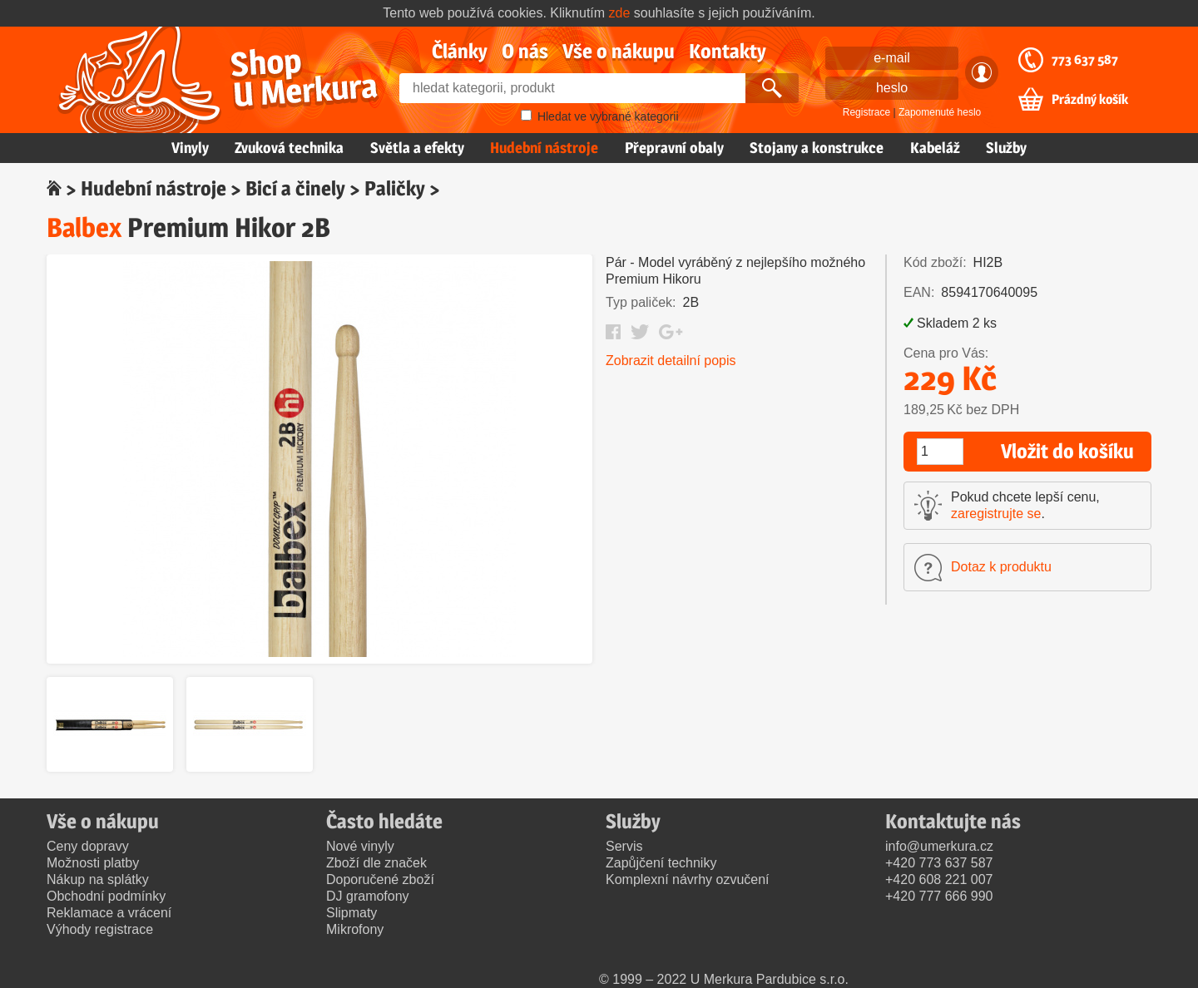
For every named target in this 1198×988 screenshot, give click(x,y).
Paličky (394, 188)
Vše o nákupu (618, 51)
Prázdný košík (1090, 99)
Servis (624, 846)
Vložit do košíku (1067, 451)
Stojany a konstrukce (817, 147)
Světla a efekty (417, 147)
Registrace (866, 112)
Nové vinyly (360, 846)
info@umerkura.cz (939, 846)
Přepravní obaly (674, 147)
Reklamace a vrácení (109, 913)
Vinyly (190, 147)
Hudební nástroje (544, 147)
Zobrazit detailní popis (671, 360)
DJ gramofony (367, 896)
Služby (1006, 147)
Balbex (84, 227)
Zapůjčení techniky (661, 863)
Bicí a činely (295, 188)
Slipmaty (351, 913)
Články (460, 51)
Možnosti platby (93, 863)
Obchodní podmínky (106, 896)
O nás (525, 51)
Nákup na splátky (98, 879)
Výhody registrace (100, 929)
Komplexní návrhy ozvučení (688, 879)
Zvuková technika (289, 147)
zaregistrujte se (996, 513)
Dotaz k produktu (1001, 567)
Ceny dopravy (88, 846)
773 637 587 (1085, 60)
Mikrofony (355, 929)
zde (620, 13)
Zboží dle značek (376, 863)
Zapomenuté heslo (939, 112)
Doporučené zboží (380, 879)
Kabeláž (935, 147)
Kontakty (727, 51)
